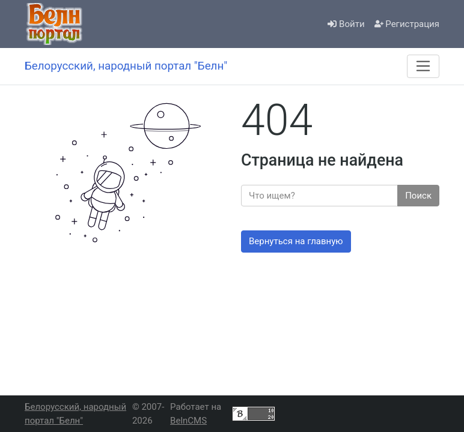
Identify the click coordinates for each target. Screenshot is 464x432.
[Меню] (423, 66)
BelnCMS (188, 420)
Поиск (418, 195)
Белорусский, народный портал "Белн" (75, 413)
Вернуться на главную (296, 241)
